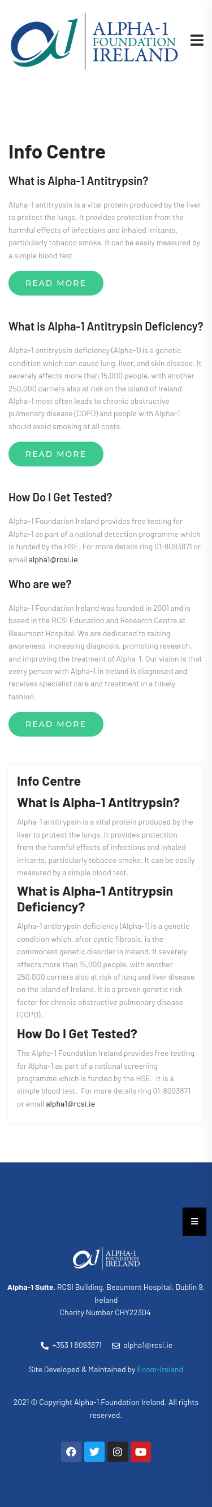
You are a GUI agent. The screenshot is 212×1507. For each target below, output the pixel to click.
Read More (55, 283)
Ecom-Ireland (160, 1369)
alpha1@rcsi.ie (53, 559)
